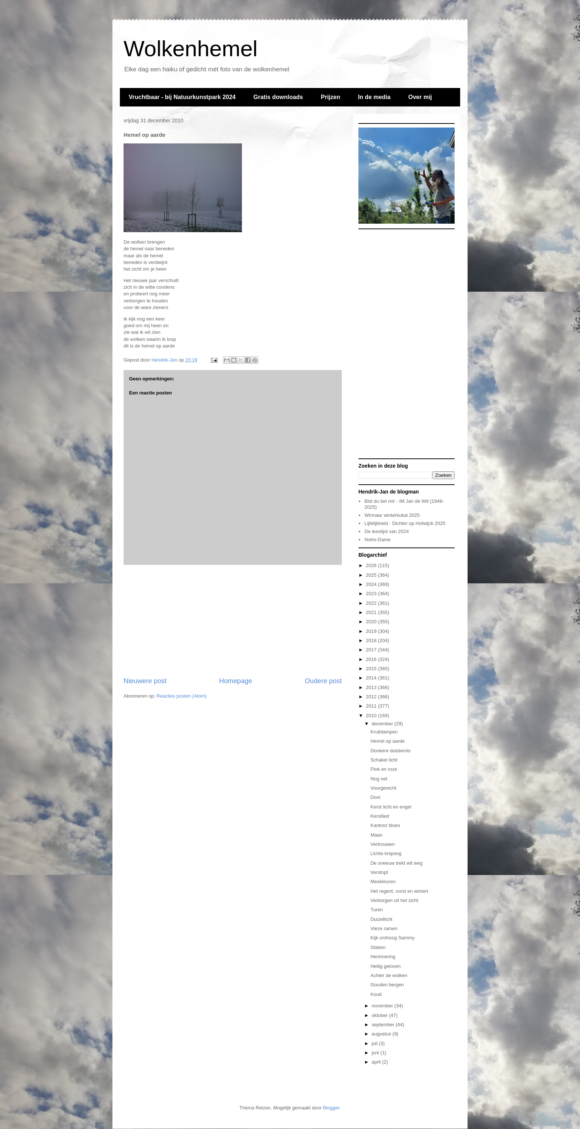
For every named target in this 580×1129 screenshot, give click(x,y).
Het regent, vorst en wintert (399, 891)
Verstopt (379, 872)
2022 (372, 603)
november (383, 1005)
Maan (376, 835)
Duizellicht (381, 919)
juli (375, 1043)
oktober (380, 1015)
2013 (372, 687)
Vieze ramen (383, 928)
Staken (377, 947)
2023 (372, 593)
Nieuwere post (145, 681)
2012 (372, 696)
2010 (372, 715)
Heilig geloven (385, 966)
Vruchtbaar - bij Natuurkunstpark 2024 (182, 97)
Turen (376, 909)
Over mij (420, 97)
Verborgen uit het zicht (394, 900)
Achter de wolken (388, 975)
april (377, 1062)
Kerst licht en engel (390, 807)
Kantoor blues (385, 825)
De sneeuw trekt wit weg (396, 863)
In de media (374, 97)
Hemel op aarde (387, 741)
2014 (372, 678)
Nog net (378, 779)
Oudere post (323, 681)
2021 (372, 612)
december (383, 723)
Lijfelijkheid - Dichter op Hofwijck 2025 (404, 523)
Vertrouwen (382, 844)
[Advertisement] (232, 620)
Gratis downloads (278, 97)
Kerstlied (379, 816)
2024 (372, 584)
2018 (372, 640)
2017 (372, 649)
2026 (372, 565)
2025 (372, 575)
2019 (372, 631)
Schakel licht (383, 760)
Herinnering (382, 956)
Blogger (331, 1108)
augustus (382, 1034)
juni (376, 1052)
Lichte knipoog (385, 853)
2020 (372, 621)
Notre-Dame (377, 539)
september (384, 1024)
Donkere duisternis (390, 750)
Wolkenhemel (190, 48)
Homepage (235, 681)
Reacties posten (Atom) (181, 696)
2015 (372, 668)
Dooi (375, 797)
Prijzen (330, 97)
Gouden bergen (387, 984)
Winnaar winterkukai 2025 (392, 515)
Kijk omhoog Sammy (392, 937)
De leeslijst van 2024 (386, 531)
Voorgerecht (383, 788)
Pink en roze (383, 769)
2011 (372, 706)
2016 (372, 659)
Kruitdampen (384, 732)
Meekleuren (382, 881)
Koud (375, 994)
